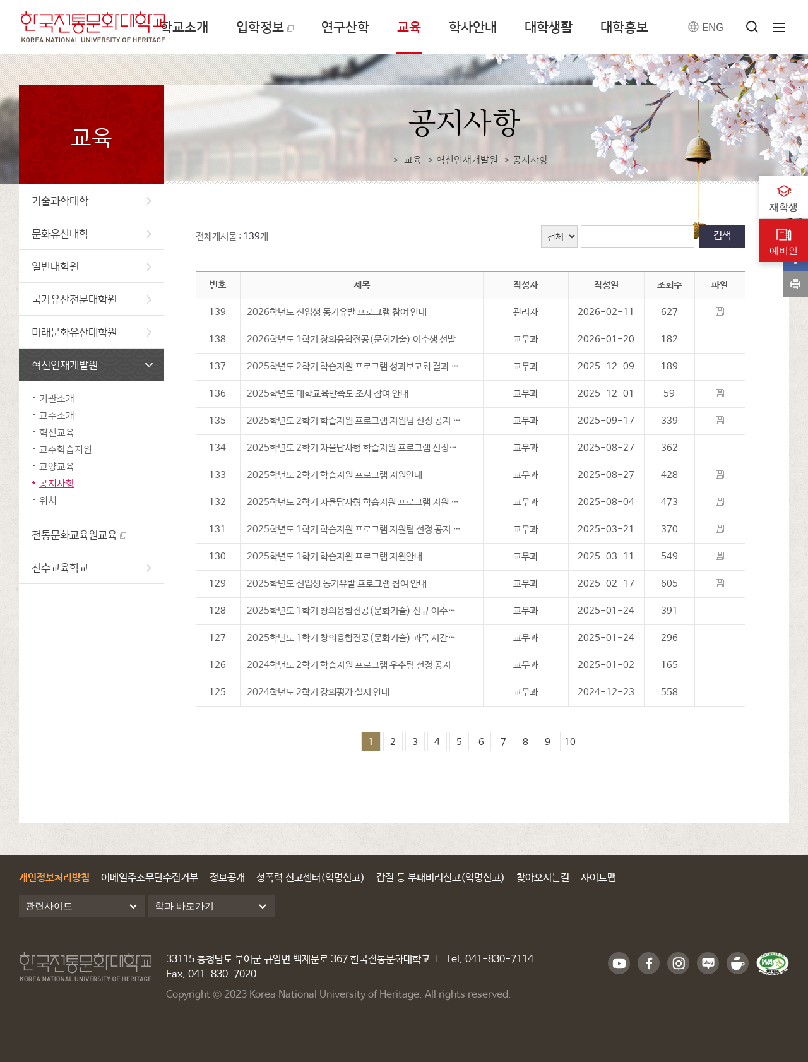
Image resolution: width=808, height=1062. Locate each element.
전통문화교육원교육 (74, 534)
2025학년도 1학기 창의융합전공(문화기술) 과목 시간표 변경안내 (362, 638)
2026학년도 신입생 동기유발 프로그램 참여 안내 (337, 312)
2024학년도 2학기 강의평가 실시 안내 (318, 692)
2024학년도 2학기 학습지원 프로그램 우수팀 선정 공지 (349, 665)
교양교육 (56, 466)
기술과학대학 (92, 200)
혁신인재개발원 (92, 365)
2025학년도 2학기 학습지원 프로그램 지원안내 (334, 475)
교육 (413, 159)
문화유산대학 (92, 233)
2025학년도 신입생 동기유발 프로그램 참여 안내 (337, 583)
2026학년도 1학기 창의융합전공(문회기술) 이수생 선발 (351, 339)
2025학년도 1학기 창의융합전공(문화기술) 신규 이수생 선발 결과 (362, 611)
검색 (722, 236)
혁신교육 (56, 432)
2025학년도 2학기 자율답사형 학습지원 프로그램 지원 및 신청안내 (362, 502)
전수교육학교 (92, 567)
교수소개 (56, 415)
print (795, 284)
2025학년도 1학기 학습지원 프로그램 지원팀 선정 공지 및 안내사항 (362, 529)
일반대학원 (92, 266)
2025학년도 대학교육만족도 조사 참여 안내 (327, 393)
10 (570, 742)
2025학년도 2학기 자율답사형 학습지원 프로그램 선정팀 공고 (361, 448)
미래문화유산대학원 (92, 332)
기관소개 (56, 398)
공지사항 (56, 483)
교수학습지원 (65, 449)
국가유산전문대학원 (92, 299)
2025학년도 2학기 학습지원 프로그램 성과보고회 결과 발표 (357, 366)
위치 (48, 500)
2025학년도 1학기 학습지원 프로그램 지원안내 (334, 556)
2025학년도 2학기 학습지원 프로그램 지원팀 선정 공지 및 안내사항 (362, 420)
